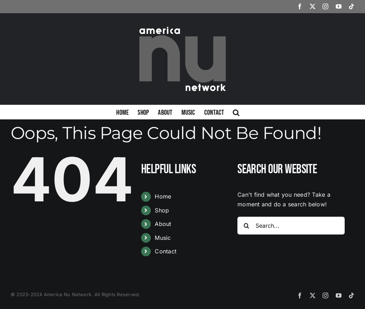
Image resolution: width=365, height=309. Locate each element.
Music (163, 237)
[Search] (246, 226)
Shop (162, 210)
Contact (165, 251)
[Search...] (291, 226)
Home (163, 196)
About (163, 223)
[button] (236, 112)
